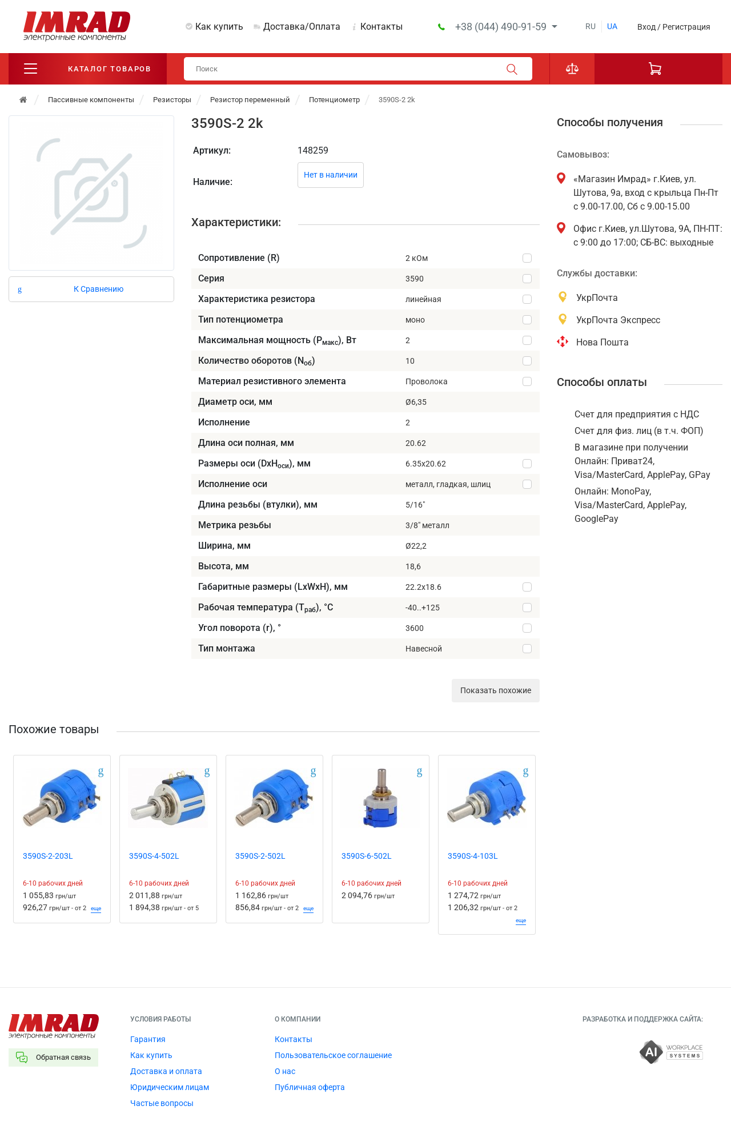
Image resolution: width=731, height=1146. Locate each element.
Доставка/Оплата (301, 26)
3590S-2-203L (48, 856)
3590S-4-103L (473, 856)
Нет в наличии (331, 175)
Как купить (219, 26)
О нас (285, 1071)
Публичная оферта (310, 1087)
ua (612, 26)
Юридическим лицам (169, 1087)
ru (590, 26)
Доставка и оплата (166, 1071)
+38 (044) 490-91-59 (502, 27)
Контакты (381, 26)
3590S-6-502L (367, 856)
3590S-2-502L (260, 856)
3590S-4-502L (154, 856)
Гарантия (148, 1039)
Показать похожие (495, 690)
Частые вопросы (162, 1103)
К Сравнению (98, 288)
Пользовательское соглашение (333, 1055)
